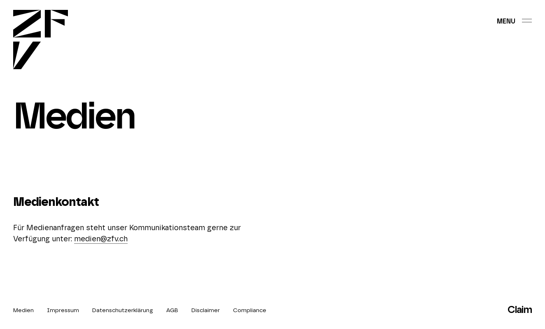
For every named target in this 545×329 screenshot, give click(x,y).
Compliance (249, 310)
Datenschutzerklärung (122, 310)
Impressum (63, 310)
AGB (172, 310)
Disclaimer (205, 310)
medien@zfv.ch (101, 239)
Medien (23, 310)
